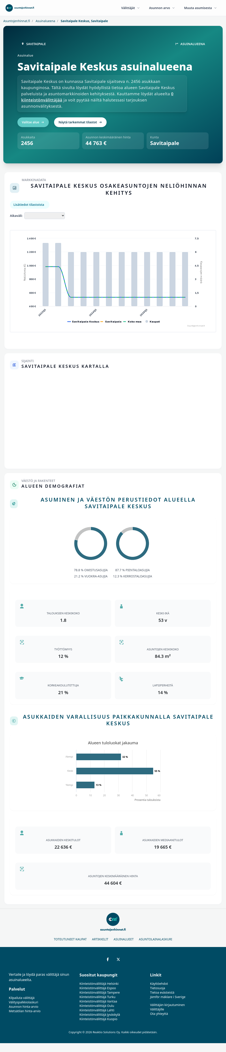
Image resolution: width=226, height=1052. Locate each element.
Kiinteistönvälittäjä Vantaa (98, 1001)
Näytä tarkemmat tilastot (80, 122)
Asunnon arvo (162, 8)
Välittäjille (157, 1009)
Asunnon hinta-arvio (23, 1006)
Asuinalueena (45, 21)
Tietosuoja (157, 988)
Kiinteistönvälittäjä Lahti (96, 1010)
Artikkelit (100, 939)
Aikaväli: (16, 216)
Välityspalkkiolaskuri (23, 1002)
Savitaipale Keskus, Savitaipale (84, 21)
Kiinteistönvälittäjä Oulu (96, 1006)
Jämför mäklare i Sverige (167, 997)
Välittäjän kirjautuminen (167, 1005)
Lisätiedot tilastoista (28, 204)
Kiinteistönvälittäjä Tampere (99, 992)
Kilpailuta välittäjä (21, 998)
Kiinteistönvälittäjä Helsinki (99, 983)
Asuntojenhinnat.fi (16, 21)
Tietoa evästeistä (162, 992)
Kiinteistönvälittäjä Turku (97, 997)
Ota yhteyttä (159, 1014)
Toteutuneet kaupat (70, 939)
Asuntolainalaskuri (155, 939)
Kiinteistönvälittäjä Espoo (97, 988)
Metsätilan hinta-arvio (25, 1011)
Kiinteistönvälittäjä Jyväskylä (99, 1014)
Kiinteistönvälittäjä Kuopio (98, 1019)
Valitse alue (33, 122)
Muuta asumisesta (200, 8)
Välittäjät (130, 8)
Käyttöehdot (159, 983)
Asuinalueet (124, 939)
